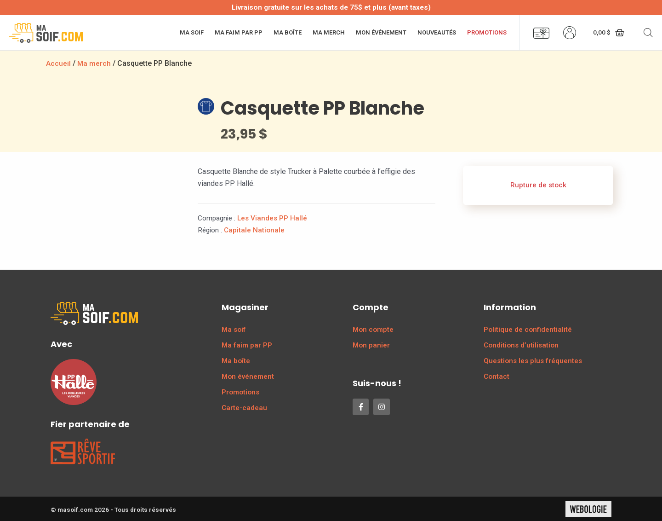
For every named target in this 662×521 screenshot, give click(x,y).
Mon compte (373, 329)
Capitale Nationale (254, 230)
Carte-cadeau (244, 407)
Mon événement (381, 32)
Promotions (487, 32)
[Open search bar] (648, 32)
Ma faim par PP (239, 32)
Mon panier (371, 345)
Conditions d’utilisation (521, 345)
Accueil (58, 63)
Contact (496, 376)
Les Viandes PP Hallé (272, 218)
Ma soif (192, 32)
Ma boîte (288, 32)
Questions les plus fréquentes (533, 360)
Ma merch (329, 32)
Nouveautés (436, 32)
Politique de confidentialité (528, 329)
